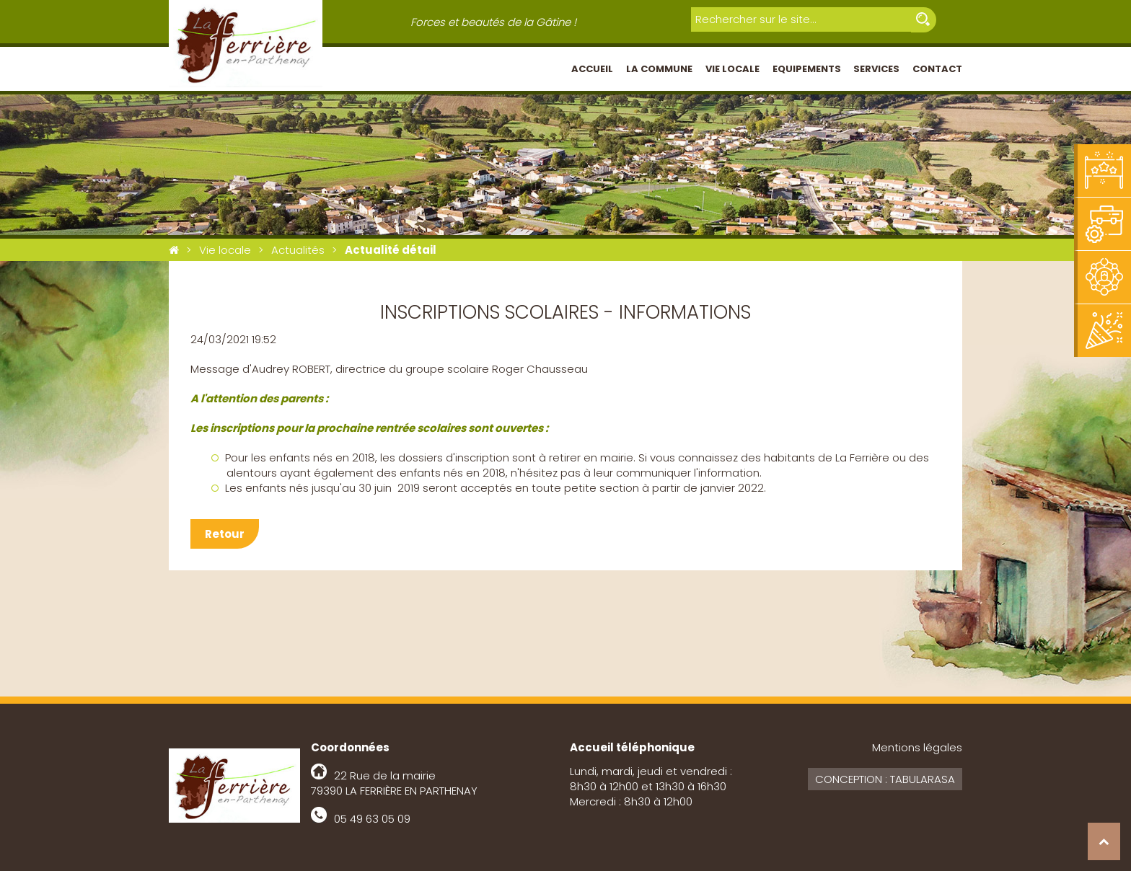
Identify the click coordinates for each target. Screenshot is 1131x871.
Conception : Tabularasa (885, 779)
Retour (225, 533)
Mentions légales (917, 747)
